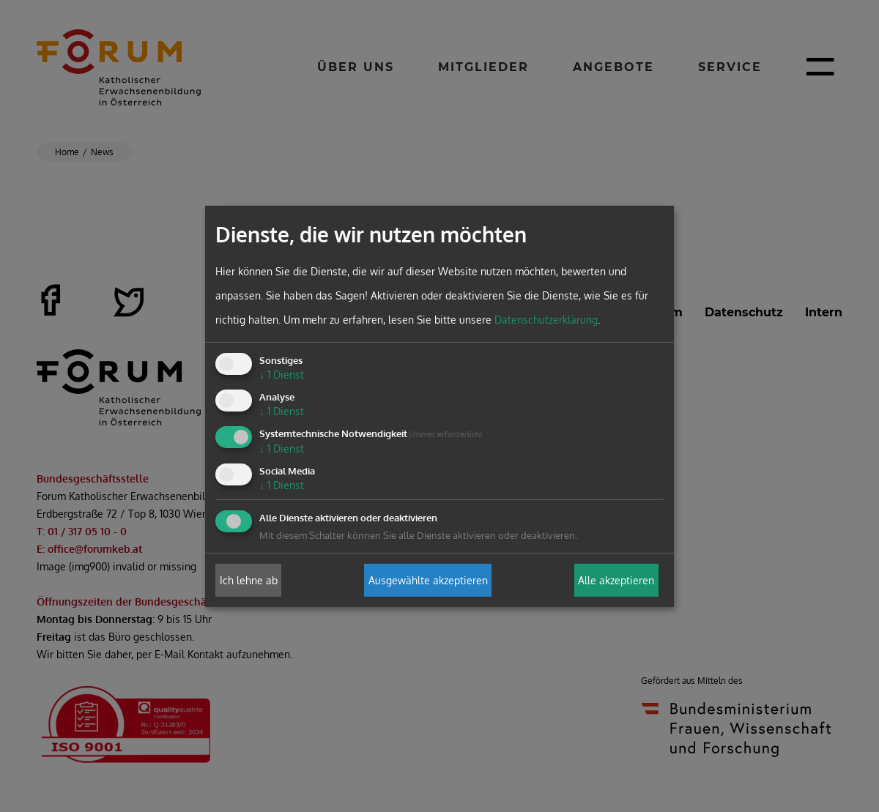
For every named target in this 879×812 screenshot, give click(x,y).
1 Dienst (281, 374)
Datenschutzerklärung (546, 319)
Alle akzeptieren (616, 580)
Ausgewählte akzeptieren (428, 580)
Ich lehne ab (249, 580)
